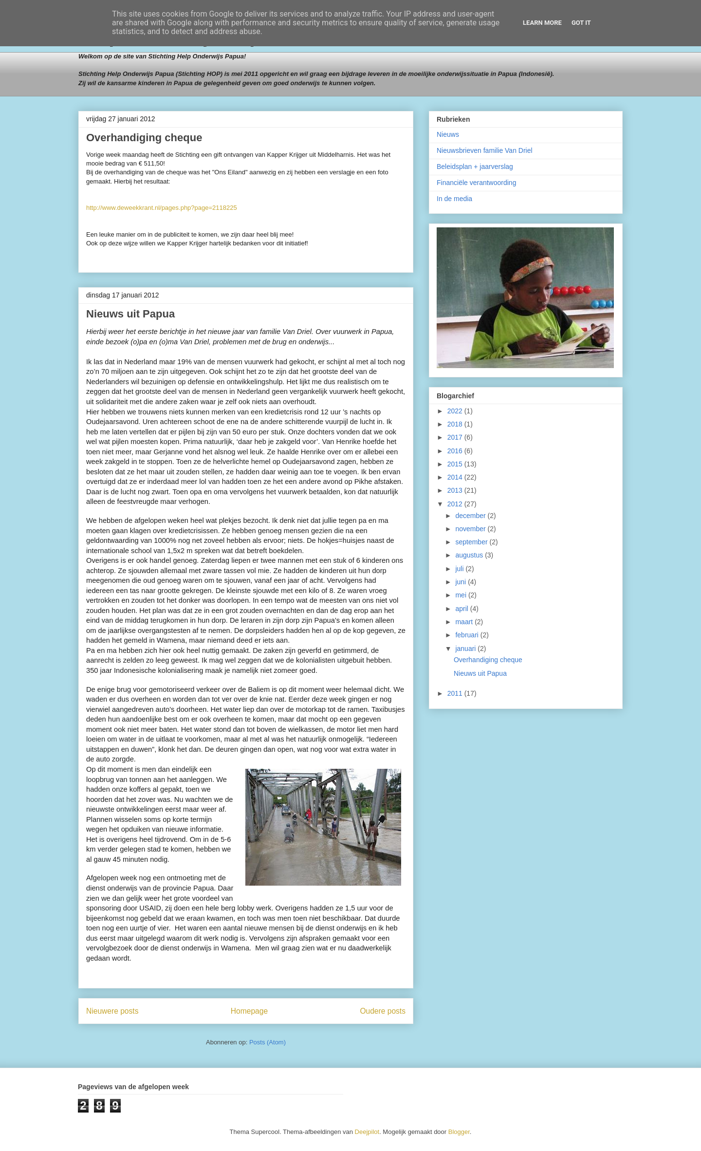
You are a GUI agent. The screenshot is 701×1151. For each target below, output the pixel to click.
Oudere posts (383, 1011)
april (462, 609)
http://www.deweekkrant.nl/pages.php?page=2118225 (161, 207)
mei (461, 595)
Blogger (459, 1131)
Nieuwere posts (112, 1011)
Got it (581, 22)
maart (465, 622)
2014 (455, 477)
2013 (455, 490)
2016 (455, 451)
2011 (455, 693)
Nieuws (448, 134)
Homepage (249, 1011)
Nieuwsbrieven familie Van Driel (485, 150)
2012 (455, 504)
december (471, 516)
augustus (470, 555)
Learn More (542, 22)
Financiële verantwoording (476, 182)
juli (460, 569)
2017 (455, 437)
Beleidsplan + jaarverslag (475, 166)
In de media (454, 199)
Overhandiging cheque (144, 137)
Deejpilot (367, 1131)
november (471, 529)
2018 (455, 424)
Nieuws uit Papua (130, 314)
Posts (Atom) (267, 1042)
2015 (455, 464)
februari (467, 635)
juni (461, 582)
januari (466, 648)
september (472, 542)
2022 (455, 411)
